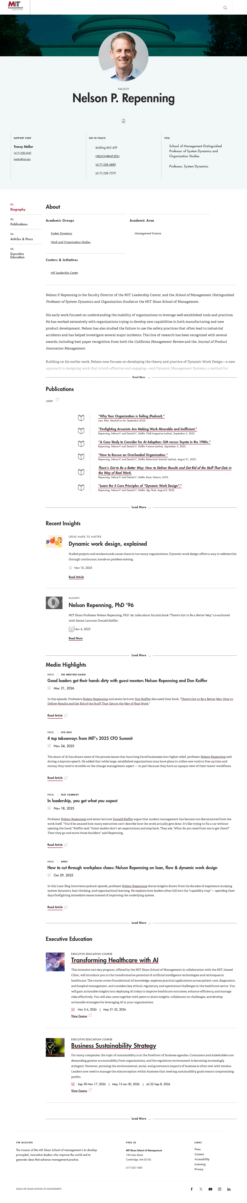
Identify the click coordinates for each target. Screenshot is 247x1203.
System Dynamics (61, 233)
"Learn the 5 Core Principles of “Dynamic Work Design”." (140, 485)
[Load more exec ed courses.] (141, 1118)
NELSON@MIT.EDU (107, 156)
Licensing (200, 1164)
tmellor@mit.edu (22, 159)
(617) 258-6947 (22, 153)
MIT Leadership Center (64, 273)
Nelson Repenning (95, 699)
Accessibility (202, 1159)
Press (198, 1149)
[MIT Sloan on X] (200, 1190)
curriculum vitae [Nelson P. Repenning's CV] (123, 123)
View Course (79, 1016)
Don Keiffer (143, 699)
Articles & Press (21, 237)
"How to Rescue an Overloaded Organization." (133, 455)
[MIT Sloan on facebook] (192, 1190)
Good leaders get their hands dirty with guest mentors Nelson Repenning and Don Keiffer (127, 680)
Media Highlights (66, 664)
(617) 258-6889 (106, 165)
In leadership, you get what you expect (82, 800)
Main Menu (239, 7)
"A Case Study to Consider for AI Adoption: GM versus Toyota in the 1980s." (154, 442)
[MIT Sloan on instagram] (219, 1190)
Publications (21, 222)
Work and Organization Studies (70, 242)
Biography (21, 207)
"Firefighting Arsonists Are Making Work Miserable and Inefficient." (147, 429)
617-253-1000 (134, 1167)
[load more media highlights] (141, 923)
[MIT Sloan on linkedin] (228, 1190)
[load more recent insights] (141, 655)
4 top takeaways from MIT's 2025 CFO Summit (89, 738)
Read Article (76, 577)
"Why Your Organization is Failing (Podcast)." (131, 416)
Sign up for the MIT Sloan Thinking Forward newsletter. (136, 7)
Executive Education (21, 253)
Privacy (199, 1169)
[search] (225, 7)
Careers (199, 1154)
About (53, 206)
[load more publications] (141, 507)
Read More (76, 638)
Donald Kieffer (123, 819)
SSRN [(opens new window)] (53, 401)
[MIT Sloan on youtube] (210, 1191)
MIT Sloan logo (10, 14)
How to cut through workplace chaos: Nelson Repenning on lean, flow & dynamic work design (132, 867)
